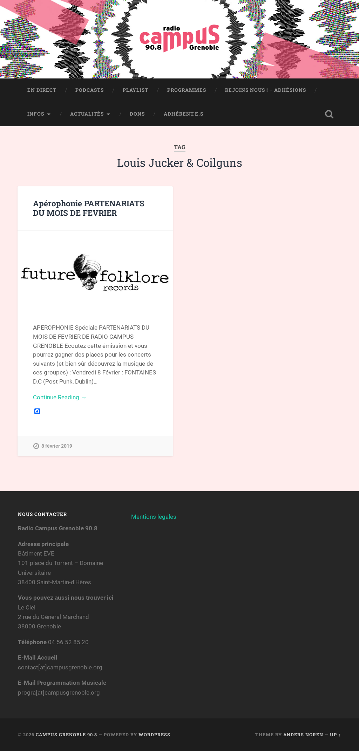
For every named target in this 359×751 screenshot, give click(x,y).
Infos (35, 114)
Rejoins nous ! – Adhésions (265, 90)
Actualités (87, 114)
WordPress (154, 734)
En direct (41, 90)
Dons (137, 114)
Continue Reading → (60, 397)
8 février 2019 (56, 446)
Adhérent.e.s (183, 114)
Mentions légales (153, 516)
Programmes (186, 90)
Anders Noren (303, 734)
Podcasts (89, 90)
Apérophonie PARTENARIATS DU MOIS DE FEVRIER (88, 208)
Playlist (135, 90)
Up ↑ (335, 734)
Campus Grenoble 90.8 (66, 734)
